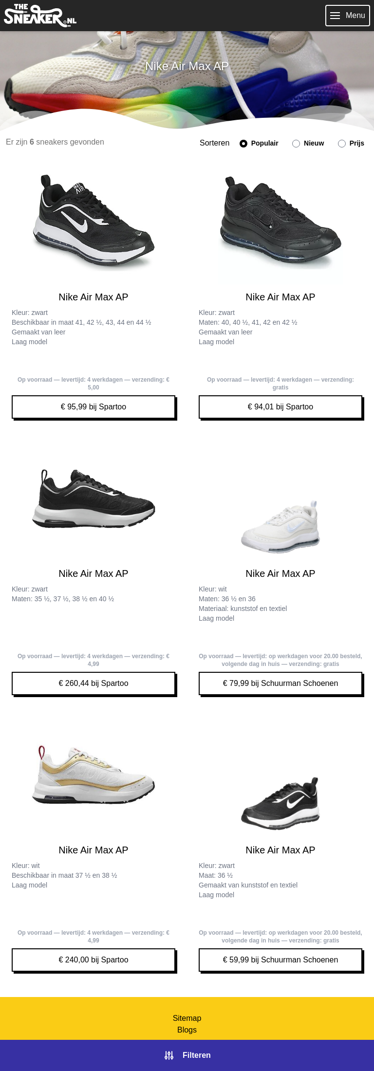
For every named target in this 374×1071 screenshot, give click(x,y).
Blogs (187, 1030)
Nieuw (308, 143)
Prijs (351, 143)
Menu (347, 15)
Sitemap (187, 1018)
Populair (259, 143)
